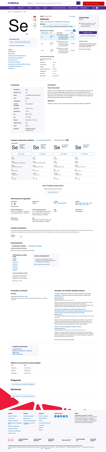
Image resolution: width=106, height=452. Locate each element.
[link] (15, 418)
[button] (59, 8)
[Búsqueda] (78, 3)
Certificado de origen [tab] (35, 246)
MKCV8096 (15, 264)
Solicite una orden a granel (88, 36)
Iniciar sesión (46, 26)
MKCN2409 (15, 268)
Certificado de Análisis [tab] (19, 246)
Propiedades (11, 51)
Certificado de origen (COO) (22, 42)
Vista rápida (21, 154)
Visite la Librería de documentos (41, 264)
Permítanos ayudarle (85, 49)
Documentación (12, 60)
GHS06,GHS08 (14, 206)
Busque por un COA (17, 280)
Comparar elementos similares (17, 55)
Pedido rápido (83, 7)
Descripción (11, 53)
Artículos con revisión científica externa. (19, 64)
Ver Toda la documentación (16, 45)
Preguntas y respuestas (14, 66)
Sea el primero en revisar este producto (23, 396)
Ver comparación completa (43, 140)
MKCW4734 (15, 262)
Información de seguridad (15, 58)
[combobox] (53, 3)
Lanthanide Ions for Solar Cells (19, 296)
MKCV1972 (15, 266)
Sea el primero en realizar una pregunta (23, 384)
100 (26, 92)
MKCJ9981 (15, 270)
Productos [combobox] (30, 3)
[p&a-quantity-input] (88, 29)
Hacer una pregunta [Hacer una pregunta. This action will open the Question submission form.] (63, 24)
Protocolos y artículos (14, 62)
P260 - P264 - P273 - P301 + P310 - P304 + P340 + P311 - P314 (84, 203)
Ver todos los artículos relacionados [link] (64, 339)
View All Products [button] (53, 192)
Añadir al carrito (88, 32)
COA (11, 42)
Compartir (72, 16)
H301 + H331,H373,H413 (60, 203)
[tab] (11, 11)
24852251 (54, 69)
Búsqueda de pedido (73, 7)
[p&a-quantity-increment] (96, 29)
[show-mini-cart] (94, 8)
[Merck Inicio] (13, 3)
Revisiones (11, 68)
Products (10, 11)
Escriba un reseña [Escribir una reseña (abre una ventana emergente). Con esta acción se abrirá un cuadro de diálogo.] (53, 24)
